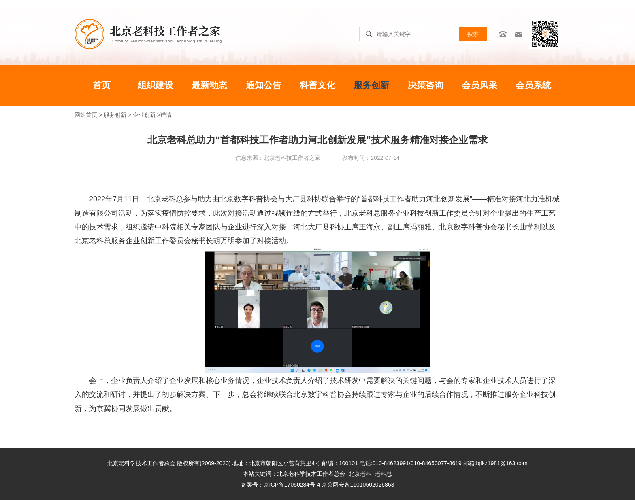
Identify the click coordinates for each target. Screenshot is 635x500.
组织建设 (155, 85)
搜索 (473, 34)
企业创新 (144, 115)
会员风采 (479, 85)
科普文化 (317, 85)
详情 (166, 115)
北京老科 (360, 473)
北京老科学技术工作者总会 (311, 473)
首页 (102, 85)
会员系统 (533, 85)
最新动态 (209, 85)
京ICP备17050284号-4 (292, 484)
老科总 (383, 473)
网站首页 (86, 115)
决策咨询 (425, 85)
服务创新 (371, 85)
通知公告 (263, 85)
